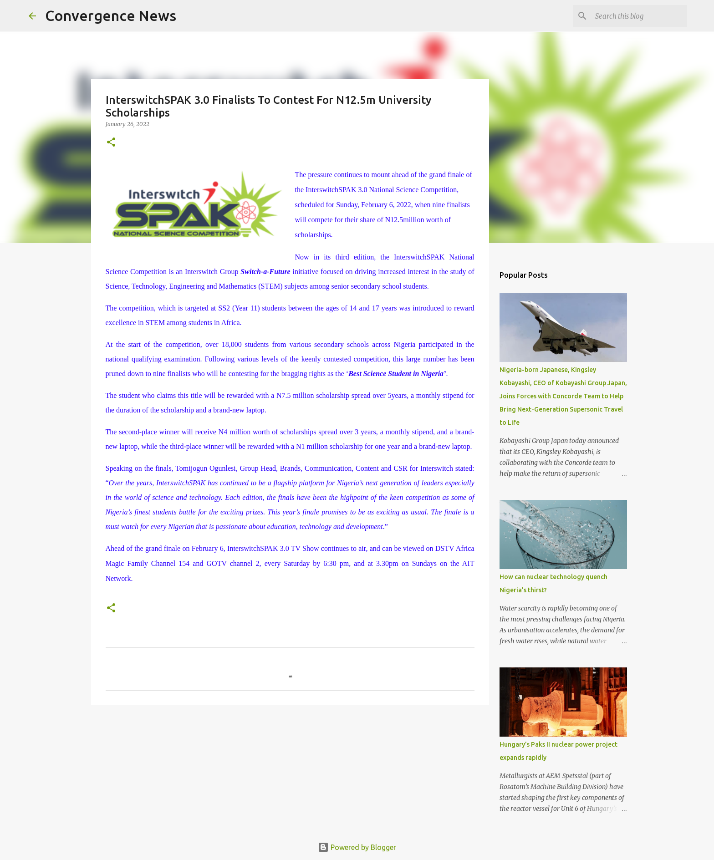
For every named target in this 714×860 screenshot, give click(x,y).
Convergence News (110, 15)
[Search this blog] (639, 16)
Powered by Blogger (357, 847)
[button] (111, 143)
